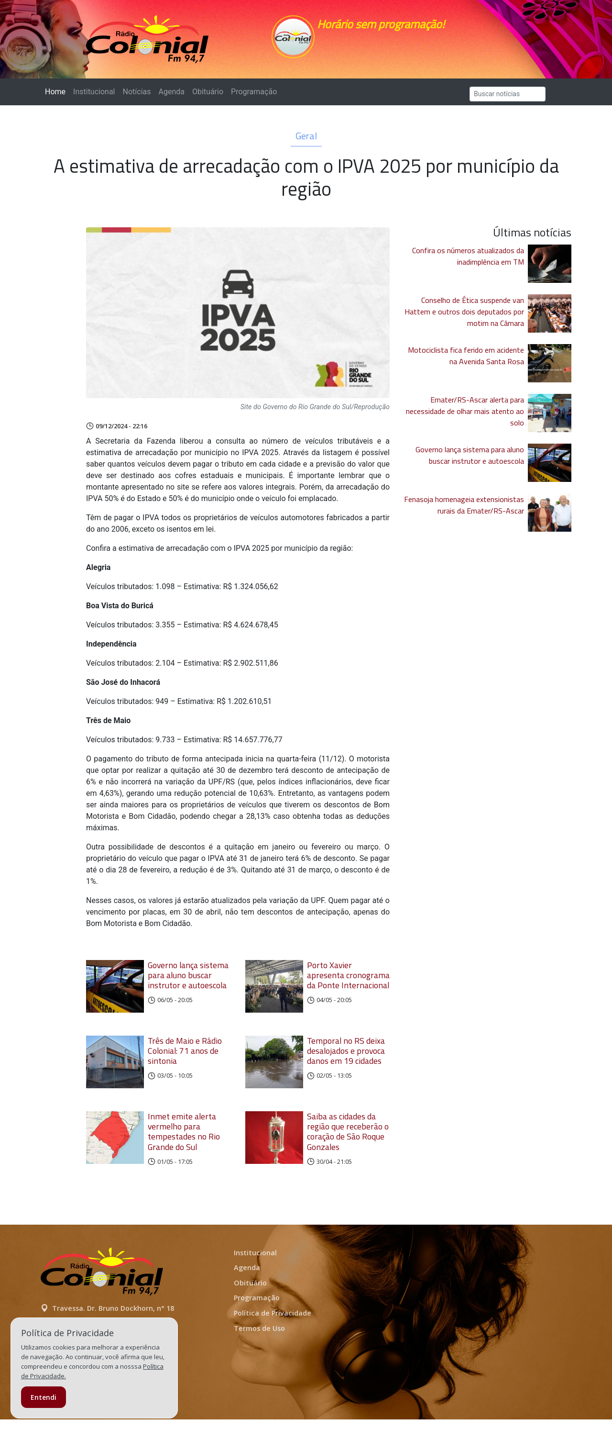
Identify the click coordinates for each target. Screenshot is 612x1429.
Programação (254, 96)
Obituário (207, 96)
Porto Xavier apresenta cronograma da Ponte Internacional (348, 979)
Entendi (43, 1397)
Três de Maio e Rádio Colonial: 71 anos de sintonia (185, 1057)
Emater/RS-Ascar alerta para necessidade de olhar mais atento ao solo (465, 416)
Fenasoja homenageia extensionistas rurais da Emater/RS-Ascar (464, 509)
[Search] (508, 98)
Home (57, 96)
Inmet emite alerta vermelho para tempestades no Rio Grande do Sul (184, 1140)
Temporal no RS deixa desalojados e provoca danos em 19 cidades (346, 1057)
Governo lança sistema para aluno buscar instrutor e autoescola (188, 979)
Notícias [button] (137, 96)
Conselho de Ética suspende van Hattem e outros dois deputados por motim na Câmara (464, 316)
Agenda (171, 96)
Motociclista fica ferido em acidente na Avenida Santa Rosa (466, 360)
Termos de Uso (259, 1337)
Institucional (94, 96)
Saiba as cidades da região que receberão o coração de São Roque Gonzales (348, 1140)
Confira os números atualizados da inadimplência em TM (468, 260)
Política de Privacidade (272, 1322)
